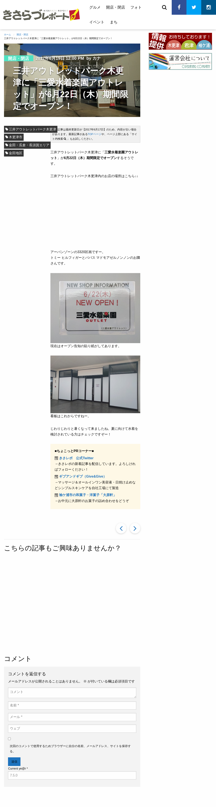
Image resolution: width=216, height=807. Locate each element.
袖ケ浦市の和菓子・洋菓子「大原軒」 (87, 495)
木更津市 (15, 137)
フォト (136, 7)
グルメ (95, 7)
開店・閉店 (115, 7)
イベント (96, 22)
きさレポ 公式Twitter (76, 458)
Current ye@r (18, 768)
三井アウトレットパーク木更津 (32, 129)
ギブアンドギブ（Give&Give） (83, 476)
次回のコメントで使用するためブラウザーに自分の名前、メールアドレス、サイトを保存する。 (70, 748)
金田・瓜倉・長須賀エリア (29, 145)
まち (113, 22)
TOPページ (94, 134)
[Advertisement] (104, 604)
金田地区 (15, 153)
